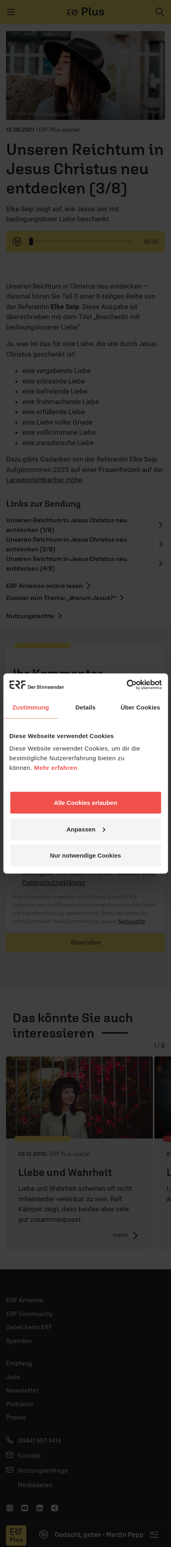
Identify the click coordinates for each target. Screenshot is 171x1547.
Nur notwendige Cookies (85, 855)
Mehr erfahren (56, 767)
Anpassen (85, 828)
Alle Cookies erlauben (85, 802)
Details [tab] (86, 706)
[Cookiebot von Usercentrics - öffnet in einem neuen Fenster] (126, 685)
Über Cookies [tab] (140, 706)
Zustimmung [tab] (30, 706)
